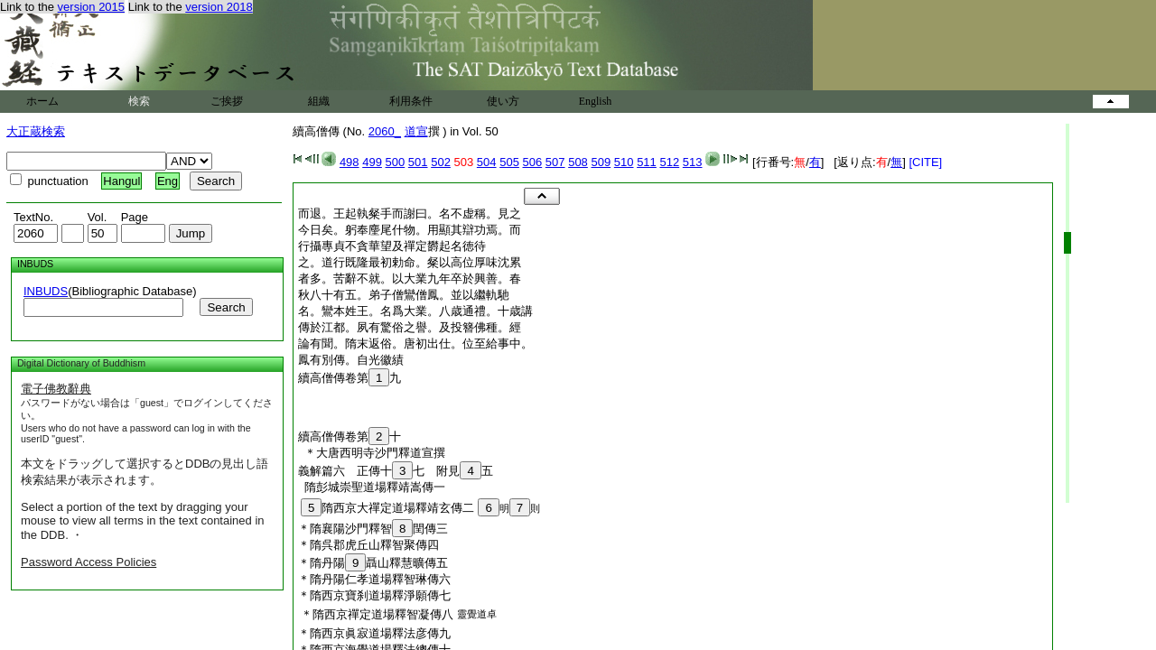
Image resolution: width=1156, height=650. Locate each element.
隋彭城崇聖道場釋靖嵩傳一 (371, 487)
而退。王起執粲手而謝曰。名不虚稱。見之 (409, 213)
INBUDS (45, 291)
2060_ (384, 131)
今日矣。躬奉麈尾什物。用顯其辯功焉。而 (409, 230)
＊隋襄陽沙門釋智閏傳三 (373, 528)
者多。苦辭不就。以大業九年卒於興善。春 (409, 278)
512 (669, 162)
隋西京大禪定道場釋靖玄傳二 (387, 508)
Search (226, 307)
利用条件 (411, 101)
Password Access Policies (88, 562)
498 (349, 162)
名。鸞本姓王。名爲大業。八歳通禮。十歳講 (415, 311)
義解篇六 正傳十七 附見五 (395, 471)
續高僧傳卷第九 (349, 378)
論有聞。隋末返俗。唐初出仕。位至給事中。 (415, 343)
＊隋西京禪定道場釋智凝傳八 (377, 614)
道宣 (416, 131)
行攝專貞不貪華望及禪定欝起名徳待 (392, 246)
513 (693, 162)
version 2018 (218, 7)
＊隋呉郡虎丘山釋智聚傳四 (368, 545)
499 (372, 162)
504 (487, 162)
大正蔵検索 (35, 131)
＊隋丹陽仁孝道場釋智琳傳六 (374, 579)
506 (533, 162)
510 (624, 162)
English (595, 101)
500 (396, 162)
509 (601, 162)
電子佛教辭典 (56, 388)
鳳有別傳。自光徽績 (351, 360)
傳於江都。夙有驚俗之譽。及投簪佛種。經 (409, 327)
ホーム (42, 101)
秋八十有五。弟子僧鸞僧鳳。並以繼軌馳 (403, 295)
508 (578, 162)
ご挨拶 (226, 101)
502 (441, 162)
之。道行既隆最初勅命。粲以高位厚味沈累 (409, 262)
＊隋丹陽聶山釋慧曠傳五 (373, 563)
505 (509, 162)
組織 (319, 101)
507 (555, 162)
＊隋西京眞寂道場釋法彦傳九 (374, 633)
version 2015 (91, 7)
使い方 (503, 101)
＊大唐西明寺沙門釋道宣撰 (371, 453)
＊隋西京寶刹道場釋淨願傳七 (374, 595)
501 (418, 162)
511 (647, 162)
